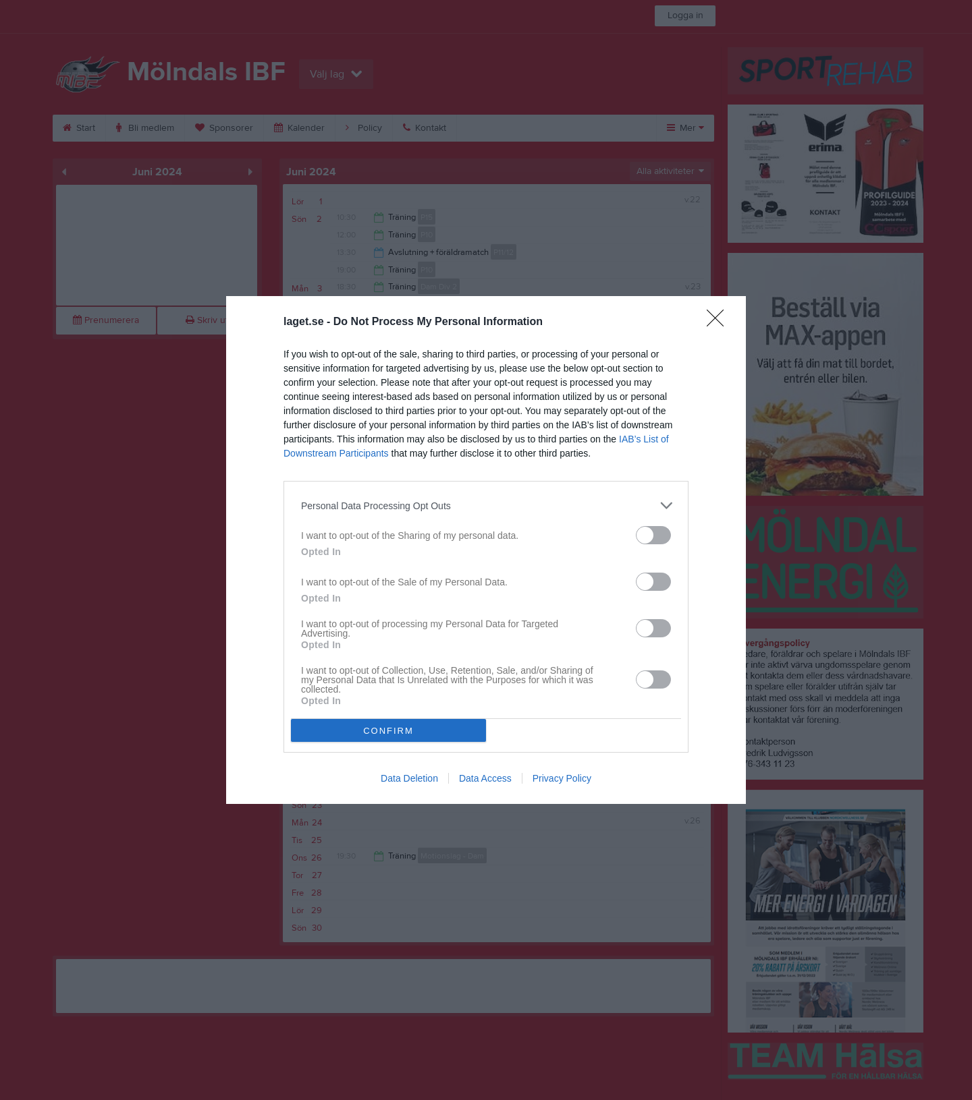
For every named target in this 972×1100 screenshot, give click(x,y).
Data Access (485, 778)
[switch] (653, 535)
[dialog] (486, 550)
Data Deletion (409, 778)
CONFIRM (388, 731)
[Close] (719, 322)
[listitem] (486, 505)
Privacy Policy (562, 778)
